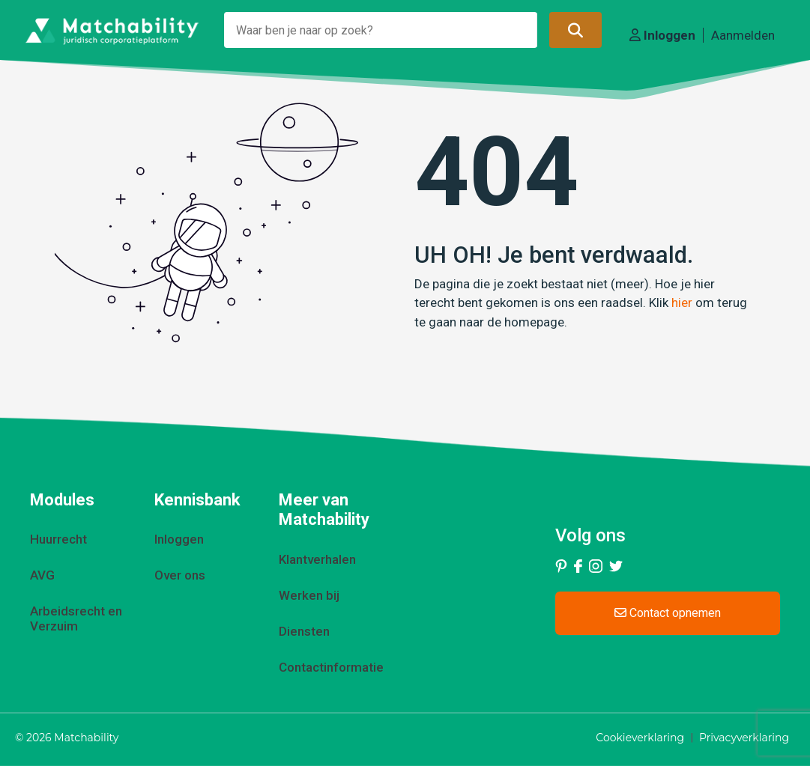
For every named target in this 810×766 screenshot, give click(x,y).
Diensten (304, 631)
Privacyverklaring (744, 737)
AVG (42, 575)
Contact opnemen (667, 613)
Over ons (179, 575)
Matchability (86, 737)
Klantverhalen (317, 559)
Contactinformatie (331, 667)
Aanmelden (743, 35)
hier (681, 302)
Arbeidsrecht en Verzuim (76, 618)
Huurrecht (58, 539)
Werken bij (309, 595)
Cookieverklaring (640, 737)
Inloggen (662, 35)
